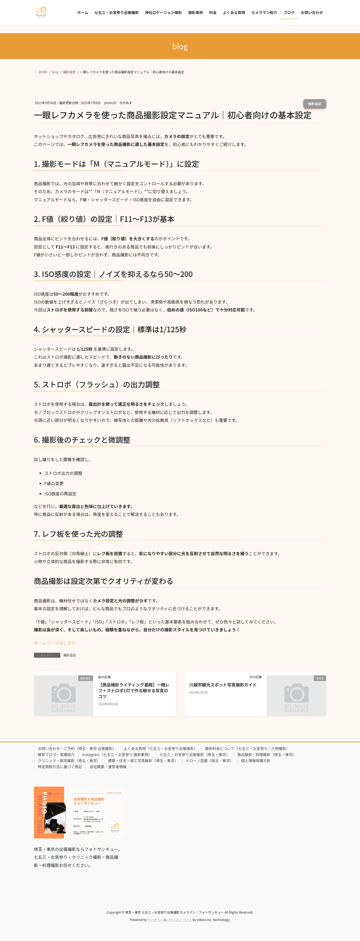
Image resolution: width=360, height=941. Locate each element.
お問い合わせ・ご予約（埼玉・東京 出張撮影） (77, 748)
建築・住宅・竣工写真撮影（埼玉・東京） (143, 760)
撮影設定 (314, 103)
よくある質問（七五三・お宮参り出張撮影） (161, 748)
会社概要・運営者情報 (108, 766)
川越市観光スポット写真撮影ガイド (223, 684)
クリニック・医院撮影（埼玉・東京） (69, 760)
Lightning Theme (179, 919)
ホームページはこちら (55, 643)
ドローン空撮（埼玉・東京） (209, 760)
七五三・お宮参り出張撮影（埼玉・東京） (195, 754)
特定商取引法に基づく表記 (60, 766)
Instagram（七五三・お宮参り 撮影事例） (117, 754)
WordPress (156, 919)
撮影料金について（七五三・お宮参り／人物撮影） (247, 748)
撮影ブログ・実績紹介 (56, 754)
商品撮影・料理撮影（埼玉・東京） (266, 754)
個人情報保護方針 (256, 760)
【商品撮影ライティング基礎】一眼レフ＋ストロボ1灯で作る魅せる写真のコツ (134, 690)
